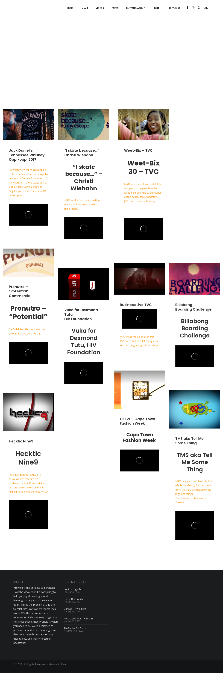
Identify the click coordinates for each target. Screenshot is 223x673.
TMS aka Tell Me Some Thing (189, 445)
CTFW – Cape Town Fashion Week (137, 425)
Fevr (63, 668)
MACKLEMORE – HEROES (78, 622)
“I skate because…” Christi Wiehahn (81, 157)
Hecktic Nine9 (21, 445)
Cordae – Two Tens (75, 612)
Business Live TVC (136, 309)
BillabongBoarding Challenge (193, 311)
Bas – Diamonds (73, 603)
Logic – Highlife (72, 593)
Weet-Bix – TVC (138, 154)
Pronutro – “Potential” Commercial (20, 295)
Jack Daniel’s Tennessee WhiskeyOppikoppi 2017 (27, 159)
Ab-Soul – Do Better (75, 632)
